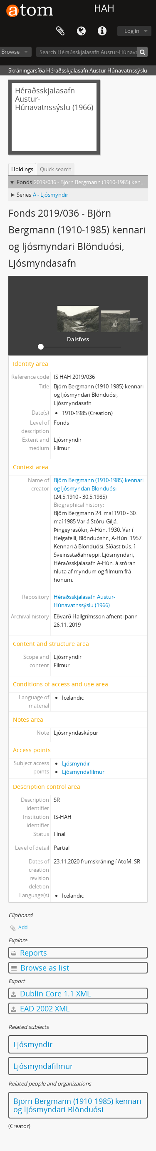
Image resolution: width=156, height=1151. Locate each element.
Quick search (56, 169)
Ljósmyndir (76, 763)
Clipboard (60, 31)
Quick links (102, 31)
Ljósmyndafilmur (83, 772)
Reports (29, 953)
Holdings (22, 169)
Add (22, 927)
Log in (131, 31)
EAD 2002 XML (40, 1008)
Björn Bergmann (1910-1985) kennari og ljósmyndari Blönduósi (77, 1105)
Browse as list (40, 968)
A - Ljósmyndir (50, 194)
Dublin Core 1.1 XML (51, 993)
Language (81, 31)
